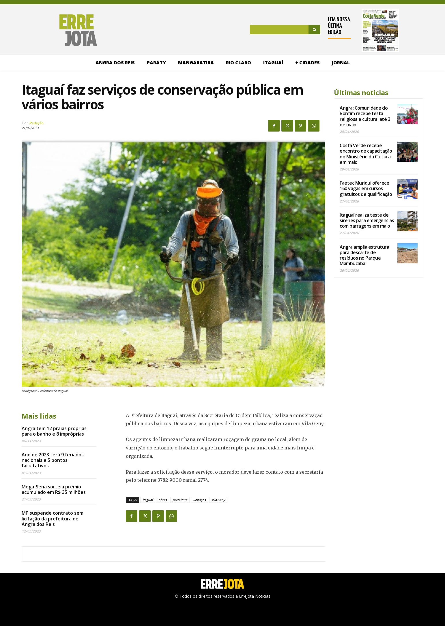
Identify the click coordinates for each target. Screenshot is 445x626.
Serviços (199, 500)
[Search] (314, 29)
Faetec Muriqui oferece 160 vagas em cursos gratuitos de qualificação (366, 188)
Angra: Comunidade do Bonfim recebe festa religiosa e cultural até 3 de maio (365, 116)
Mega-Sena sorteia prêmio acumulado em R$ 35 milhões (54, 489)
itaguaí (148, 500)
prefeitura (180, 500)
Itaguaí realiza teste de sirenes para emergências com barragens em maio (367, 220)
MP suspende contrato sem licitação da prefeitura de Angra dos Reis (52, 518)
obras (162, 500)
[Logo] (52, 30)
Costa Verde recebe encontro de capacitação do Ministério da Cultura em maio (366, 153)
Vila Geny (218, 500)
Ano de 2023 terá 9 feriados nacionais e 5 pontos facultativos (53, 460)
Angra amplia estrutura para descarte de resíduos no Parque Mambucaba (364, 255)
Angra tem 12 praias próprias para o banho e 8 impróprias (54, 431)
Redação (36, 123)
